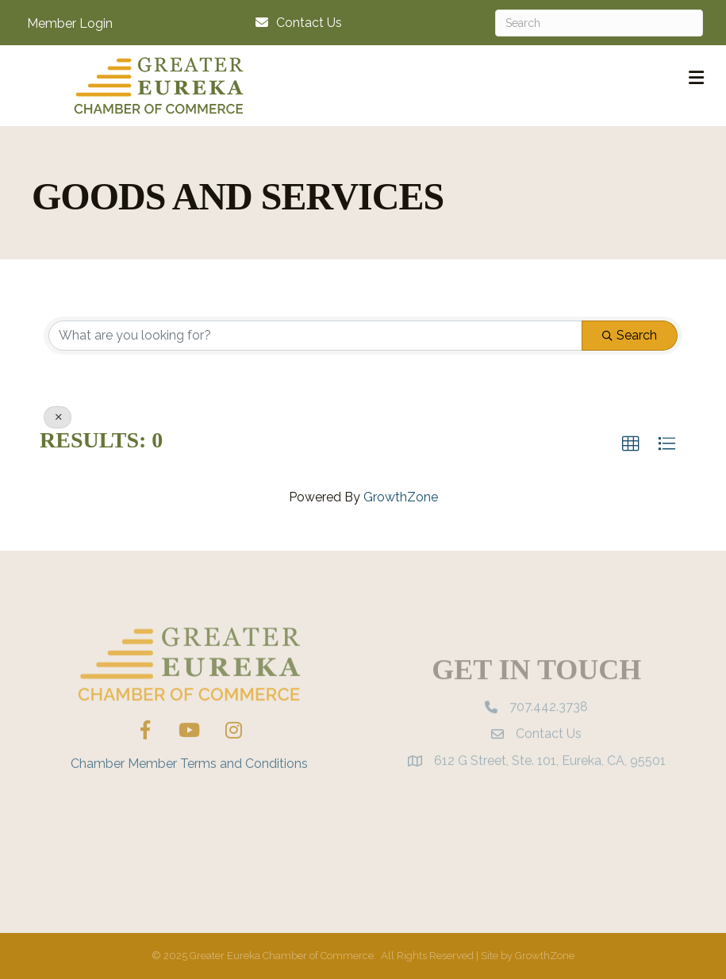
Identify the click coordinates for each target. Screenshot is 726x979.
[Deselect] (57, 417)
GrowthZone (400, 497)
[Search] (599, 23)
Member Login (70, 23)
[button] (631, 444)
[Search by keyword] (315, 336)
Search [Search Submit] (629, 335)
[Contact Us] (295, 22)
